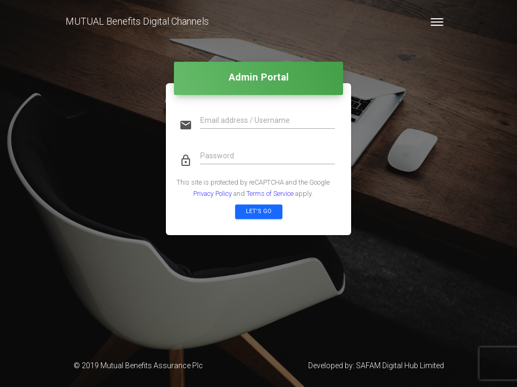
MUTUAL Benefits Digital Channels (137, 21)
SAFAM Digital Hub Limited (400, 365)
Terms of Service (270, 193)
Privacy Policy (212, 193)
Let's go (259, 211)
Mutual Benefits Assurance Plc (151, 365)
